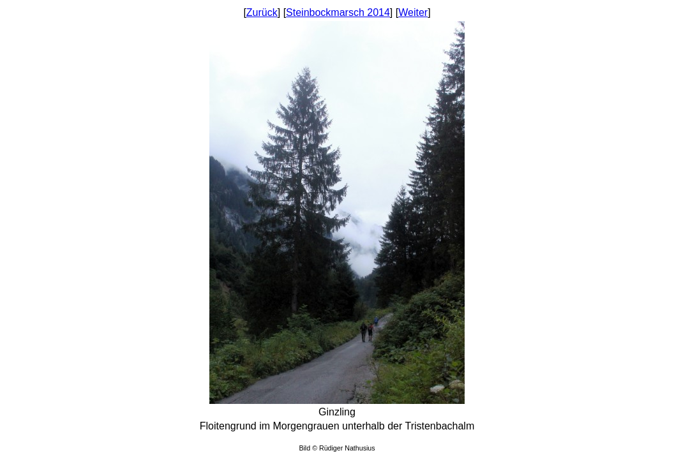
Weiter (413, 12)
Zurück (262, 12)
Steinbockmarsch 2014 (338, 12)
